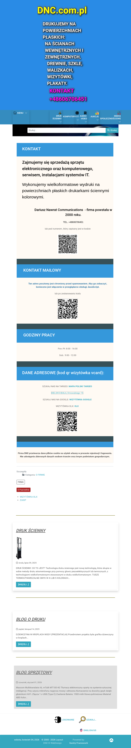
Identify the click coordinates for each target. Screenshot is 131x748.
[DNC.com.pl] (64, 10)
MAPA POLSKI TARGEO (80, 386)
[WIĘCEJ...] (23, 584)
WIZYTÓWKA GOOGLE (80, 399)
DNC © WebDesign (52, 743)
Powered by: (79, 739)
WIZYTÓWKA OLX (28, 497)
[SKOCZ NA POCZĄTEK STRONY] (111, 741)
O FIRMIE (40, 474)
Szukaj (112, 130)
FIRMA (21, 482)
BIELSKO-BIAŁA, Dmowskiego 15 (67, 393)
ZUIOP (23, 500)
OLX (76, 406)
